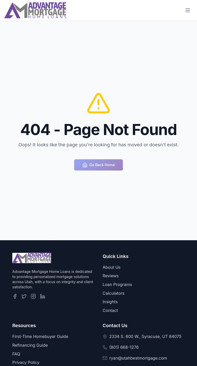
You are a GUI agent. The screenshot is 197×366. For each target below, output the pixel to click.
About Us (112, 267)
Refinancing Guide (30, 345)
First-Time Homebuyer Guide (40, 336)
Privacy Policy (26, 362)
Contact (110, 310)
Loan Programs (117, 284)
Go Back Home (98, 165)
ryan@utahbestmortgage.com (138, 358)
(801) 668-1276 (124, 347)
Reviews (111, 275)
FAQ (16, 353)
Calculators (113, 293)
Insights (110, 301)
